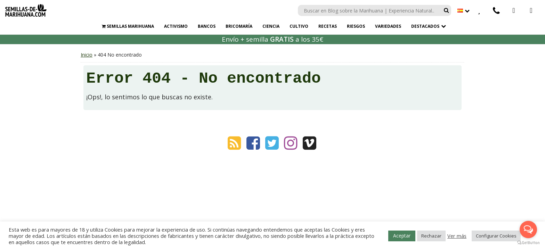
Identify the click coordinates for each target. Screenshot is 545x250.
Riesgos (356, 26)
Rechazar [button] (431, 236)
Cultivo (299, 26)
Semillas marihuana (128, 26)
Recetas (327, 26)
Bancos (206, 26)
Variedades (388, 26)
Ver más (456, 236)
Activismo (176, 26)
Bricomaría (239, 26)
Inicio (86, 54)
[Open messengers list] (528, 229)
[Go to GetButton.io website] (528, 243)
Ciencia (270, 26)
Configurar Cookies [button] (496, 236)
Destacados (425, 26)
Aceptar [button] (401, 235)
